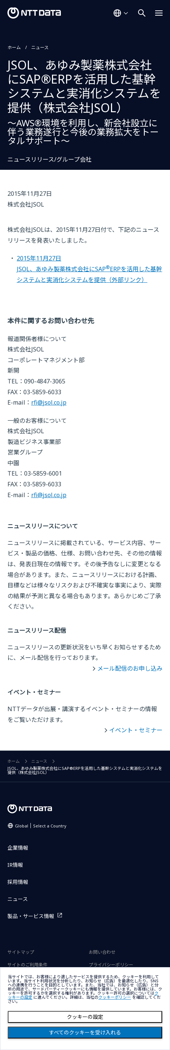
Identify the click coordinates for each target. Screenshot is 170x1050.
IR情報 (15, 864)
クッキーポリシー (114, 997)
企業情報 (17, 847)
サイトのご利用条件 (27, 965)
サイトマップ (20, 952)
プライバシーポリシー (111, 965)
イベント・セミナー (136, 730)
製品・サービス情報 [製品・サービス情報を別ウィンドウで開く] (30, 916)
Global (40, 826)
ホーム (14, 47)
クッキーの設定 (85, 1017)
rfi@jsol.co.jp (48, 402)
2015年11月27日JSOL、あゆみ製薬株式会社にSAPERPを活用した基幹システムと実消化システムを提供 (89, 268)
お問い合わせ (102, 952)
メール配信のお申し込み (130, 668)
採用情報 (17, 881)
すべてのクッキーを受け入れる (85, 1033)
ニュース (40, 47)
